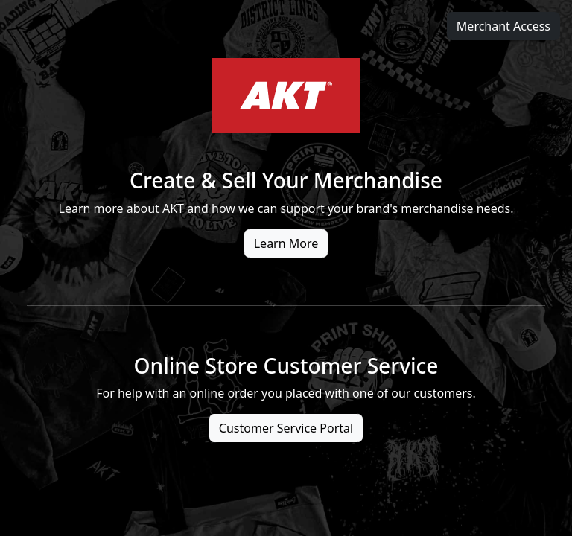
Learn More (286, 243)
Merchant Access (503, 26)
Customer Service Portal (286, 428)
